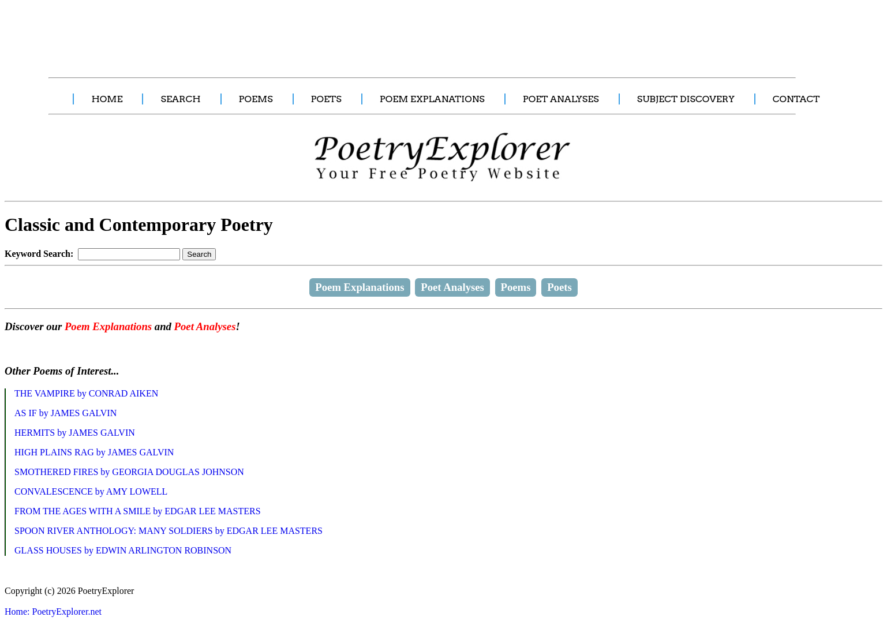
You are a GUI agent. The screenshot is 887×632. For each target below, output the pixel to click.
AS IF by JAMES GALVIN (65, 413)
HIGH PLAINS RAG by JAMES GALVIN (94, 452)
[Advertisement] (216, 32)
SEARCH (180, 99)
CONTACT (796, 99)
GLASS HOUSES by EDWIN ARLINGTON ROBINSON (122, 550)
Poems (516, 287)
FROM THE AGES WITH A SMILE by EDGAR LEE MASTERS (137, 511)
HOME (106, 99)
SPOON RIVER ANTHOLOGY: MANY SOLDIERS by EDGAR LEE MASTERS (168, 531)
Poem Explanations (359, 287)
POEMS (256, 99)
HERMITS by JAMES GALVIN (74, 432)
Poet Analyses (452, 287)
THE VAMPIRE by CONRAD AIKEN (86, 393)
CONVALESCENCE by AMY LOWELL (90, 491)
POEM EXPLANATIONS (432, 99)
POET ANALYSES (561, 99)
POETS (326, 99)
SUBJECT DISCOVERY (686, 99)
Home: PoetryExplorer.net (53, 611)
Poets (559, 287)
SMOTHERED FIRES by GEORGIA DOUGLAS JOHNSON (129, 472)
